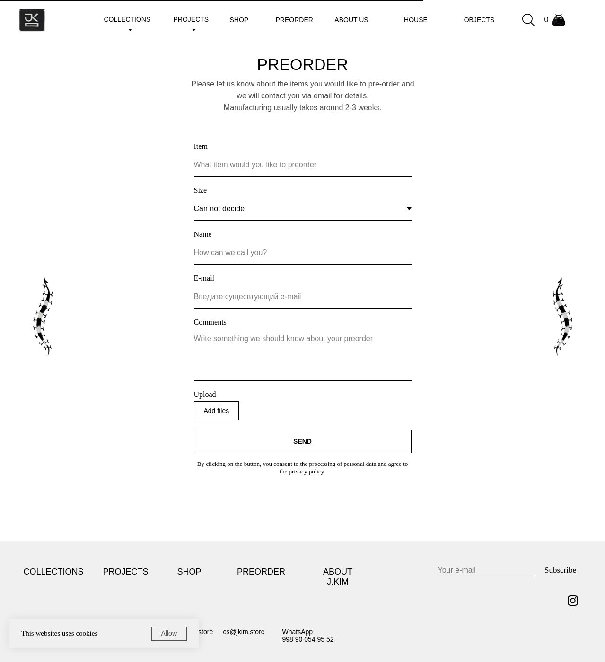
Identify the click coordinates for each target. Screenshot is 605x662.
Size (200, 190)
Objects (479, 20)
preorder (294, 20)
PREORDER (261, 571)
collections (127, 19)
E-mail (204, 278)
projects (191, 19)
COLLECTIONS (54, 571)
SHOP (189, 571)
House (416, 20)
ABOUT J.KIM (337, 576)
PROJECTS (126, 571)
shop (239, 20)
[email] (486, 570)
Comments (210, 322)
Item (201, 146)
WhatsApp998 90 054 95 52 (308, 635)
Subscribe (560, 570)
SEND (302, 441)
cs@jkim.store (244, 632)
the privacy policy (302, 471)
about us (351, 20)
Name (203, 234)
